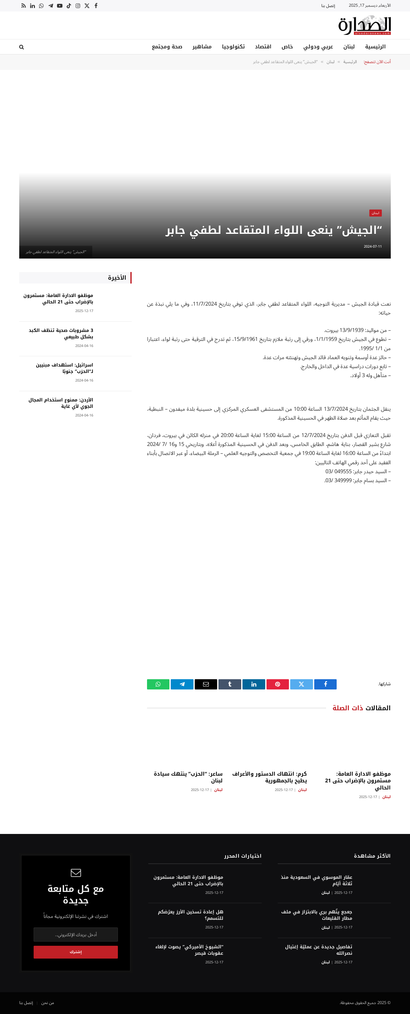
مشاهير (202, 47)
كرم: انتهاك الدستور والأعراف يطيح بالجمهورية (269, 778)
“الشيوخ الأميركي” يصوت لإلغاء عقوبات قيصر (189, 950)
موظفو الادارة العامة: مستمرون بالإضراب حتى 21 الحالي (358, 781)
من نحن (47, 1002)
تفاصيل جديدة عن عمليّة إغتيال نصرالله (318, 950)
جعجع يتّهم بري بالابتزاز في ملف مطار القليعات (316, 915)
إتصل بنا (328, 5)
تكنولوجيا (233, 47)
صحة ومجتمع (167, 47)
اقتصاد (263, 47)
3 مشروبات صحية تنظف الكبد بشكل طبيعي (61, 333)
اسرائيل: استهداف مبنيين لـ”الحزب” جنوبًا (64, 368)
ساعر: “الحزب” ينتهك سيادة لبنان (188, 778)
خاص (287, 47)
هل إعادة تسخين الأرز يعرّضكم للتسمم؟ (190, 915)
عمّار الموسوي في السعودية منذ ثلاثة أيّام (316, 880)
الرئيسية (375, 47)
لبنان (349, 47)
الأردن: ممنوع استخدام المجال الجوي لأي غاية (61, 403)
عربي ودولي (318, 47)
